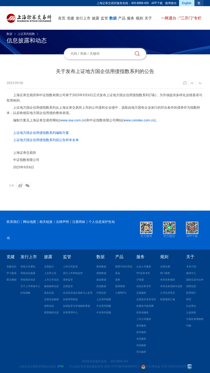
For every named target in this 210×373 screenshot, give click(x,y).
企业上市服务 (143, 266)
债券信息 (49, 306)
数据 (113, 18)
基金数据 (101, 279)
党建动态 (11, 266)
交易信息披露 (51, 299)
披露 (95, 18)
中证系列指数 (103, 306)
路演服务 (141, 325)
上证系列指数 (26, 33)
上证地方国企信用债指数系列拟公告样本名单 (46, 140)
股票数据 (101, 266)
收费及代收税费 (145, 306)
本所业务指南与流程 (171, 286)
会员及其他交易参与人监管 (77, 292)
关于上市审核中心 (30, 286)
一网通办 (169, 18)
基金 (117, 273)
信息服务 (141, 338)
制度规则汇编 (167, 299)
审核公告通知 (28, 266)
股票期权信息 (51, 312)
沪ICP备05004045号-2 (125, 366)
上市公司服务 (143, 319)
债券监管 (68, 279)
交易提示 (49, 266)
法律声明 (62, 222)
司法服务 (141, 351)
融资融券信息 (51, 286)
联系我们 (13, 222)
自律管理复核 (70, 299)
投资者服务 (142, 312)
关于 (148, 18)
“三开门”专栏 (190, 18)
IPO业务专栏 (143, 273)
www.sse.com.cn (72, 120)
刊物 (188, 325)
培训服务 (141, 345)
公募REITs (120, 292)
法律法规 (165, 266)
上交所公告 (50, 273)
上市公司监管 (70, 266)
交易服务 (141, 292)
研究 (188, 299)
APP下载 (157, 3)
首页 (61, 18)
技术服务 (141, 332)
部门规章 (165, 273)
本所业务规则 (167, 279)
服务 (130, 18)
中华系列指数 (103, 312)
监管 (104, 18)
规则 (139, 18)
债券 (117, 279)
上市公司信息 (51, 279)
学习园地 (11, 273)
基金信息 (49, 292)
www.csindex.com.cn (138, 120)
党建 (70, 18)
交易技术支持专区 (146, 299)
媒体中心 (191, 273)
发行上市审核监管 (73, 273)
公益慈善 (191, 312)
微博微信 (171, 3)
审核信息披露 (28, 273)
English (186, 3)
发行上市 (83, 18)
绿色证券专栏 (143, 286)
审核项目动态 (28, 279)
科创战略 (25, 292)
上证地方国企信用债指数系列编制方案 (41, 133)
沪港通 (140, 279)
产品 (122, 18)
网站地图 (29, 222)
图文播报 (11, 279)
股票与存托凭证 (123, 266)
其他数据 (101, 286)
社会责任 (191, 306)
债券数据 (101, 273)
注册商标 (78, 222)
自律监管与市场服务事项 (76, 306)
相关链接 (45, 222)
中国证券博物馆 (194, 319)
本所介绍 (191, 266)
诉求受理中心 (70, 312)
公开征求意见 (167, 292)
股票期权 (120, 286)
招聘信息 (191, 286)
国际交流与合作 (194, 279)
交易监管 (68, 286)
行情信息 (101, 292)
